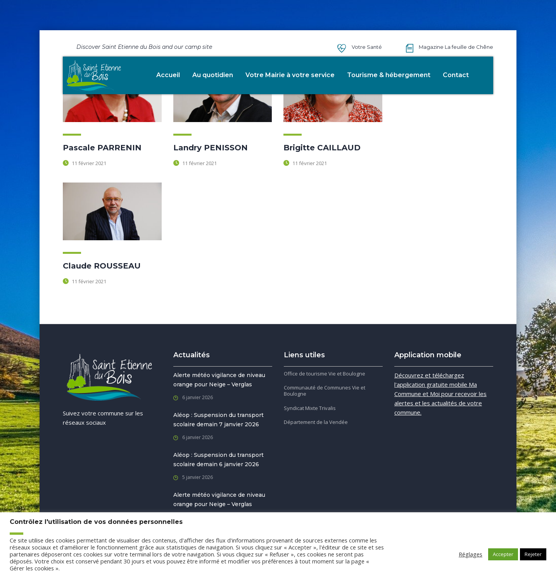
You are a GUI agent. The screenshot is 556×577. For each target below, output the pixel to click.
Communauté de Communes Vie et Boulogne (324, 390)
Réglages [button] (470, 554)
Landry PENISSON (210, 147)
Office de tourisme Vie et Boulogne (324, 373)
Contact (456, 75)
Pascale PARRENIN (102, 147)
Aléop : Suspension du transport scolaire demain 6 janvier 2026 (218, 459)
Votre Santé (367, 47)
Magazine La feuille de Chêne (456, 47)
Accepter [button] (503, 554)
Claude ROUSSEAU (102, 265)
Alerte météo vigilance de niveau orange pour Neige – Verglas (219, 380)
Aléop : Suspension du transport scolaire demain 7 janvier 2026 (218, 420)
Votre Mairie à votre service (290, 75)
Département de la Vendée (316, 422)
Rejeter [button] (533, 554)
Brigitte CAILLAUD (322, 147)
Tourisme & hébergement (388, 75)
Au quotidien (212, 75)
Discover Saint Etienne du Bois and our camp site (144, 46)
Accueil (168, 75)
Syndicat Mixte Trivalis (310, 408)
